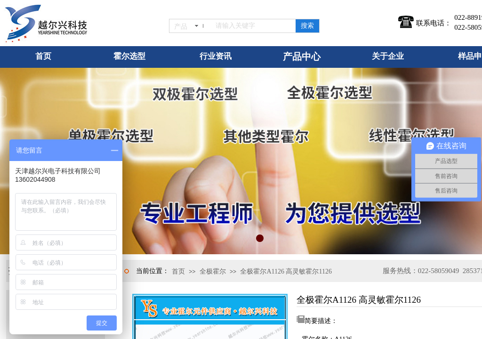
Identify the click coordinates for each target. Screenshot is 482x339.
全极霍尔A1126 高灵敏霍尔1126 (286, 271)
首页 (178, 271)
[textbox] (254, 26)
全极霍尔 (213, 271)
